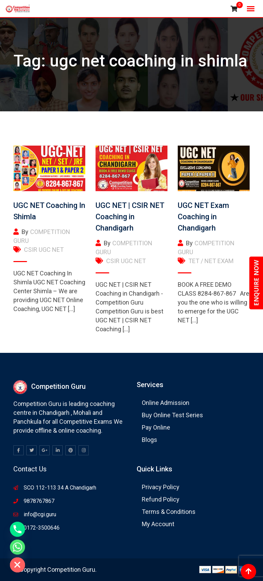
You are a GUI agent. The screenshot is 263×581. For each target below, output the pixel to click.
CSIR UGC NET (44, 249)
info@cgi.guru (40, 514)
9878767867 (39, 501)
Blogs (149, 439)
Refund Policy (160, 499)
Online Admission (165, 402)
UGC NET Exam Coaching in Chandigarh (203, 216)
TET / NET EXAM (211, 260)
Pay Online (156, 427)
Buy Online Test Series (172, 415)
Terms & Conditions (169, 511)
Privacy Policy (160, 487)
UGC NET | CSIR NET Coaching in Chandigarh (130, 216)
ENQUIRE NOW (256, 283)
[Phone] (17, 529)
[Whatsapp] (17, 547)
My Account (158, 524)
